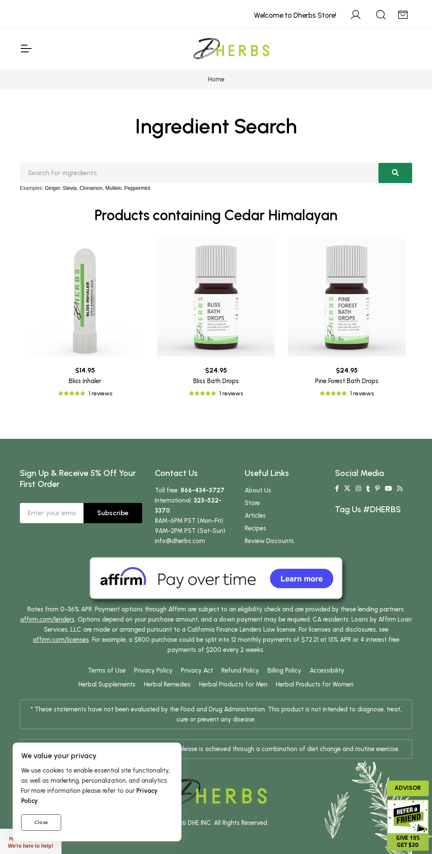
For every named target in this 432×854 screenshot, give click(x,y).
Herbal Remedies (167, 684)
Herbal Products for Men (233, 684)
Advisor (407, 788)
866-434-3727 (202, 490)
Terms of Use (107, 670)
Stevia (69, 188)
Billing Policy (284, 670)
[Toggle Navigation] (26, 48)
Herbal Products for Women (315, 684)
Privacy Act (197, 670)
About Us (258, 490)
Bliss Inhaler (85, 381)
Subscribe (113, 513)
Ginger (52, 188)
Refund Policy (240, 670)
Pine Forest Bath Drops (346, 381)
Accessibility (327, 670)
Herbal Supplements (106, 684)
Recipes (255, 528)
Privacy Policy (153, 670)
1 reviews (100, 393)
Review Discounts (269, 541)
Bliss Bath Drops (216, 381)
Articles (255, 515)
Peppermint (137, 188)
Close (41, 822)
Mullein (113, 188)
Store (252, 503)
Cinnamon (91, 188)
